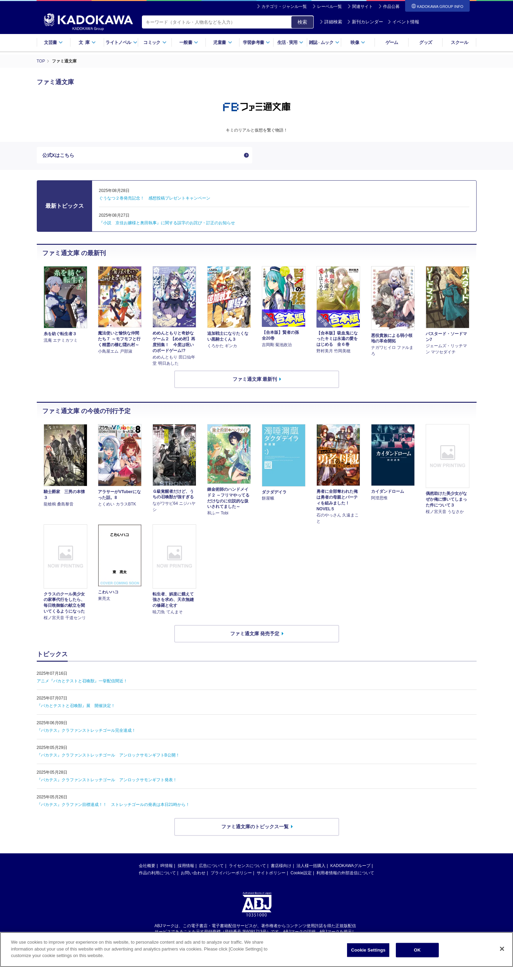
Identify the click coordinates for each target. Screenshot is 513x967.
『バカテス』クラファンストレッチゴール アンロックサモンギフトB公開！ (108, 755)
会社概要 (147, 865)
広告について (211, 865)
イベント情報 (403, 21)
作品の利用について (157, 873)
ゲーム (392, 42)
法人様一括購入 (311, 865)
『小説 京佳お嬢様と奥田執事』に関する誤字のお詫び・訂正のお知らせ (167, 222)
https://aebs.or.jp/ (232, 937)
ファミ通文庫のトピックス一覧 (255, 826)
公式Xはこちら (58, 155)
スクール (459, 42)
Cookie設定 (301, 873)
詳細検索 (331, 21)
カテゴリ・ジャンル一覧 (284, 6)
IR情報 (166, 865)
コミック (154, 42)
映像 (357, 42)
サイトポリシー (271, 873)
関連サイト (362, 6)
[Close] (502, 959)
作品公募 (391, 6)
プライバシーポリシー (231, 873)
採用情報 (186, 865)
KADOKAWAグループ (350, 865)
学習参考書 (256, 42)
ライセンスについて (247, 865)
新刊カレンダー (365, 21)
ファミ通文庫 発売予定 (255, 633)
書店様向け (281, 865)
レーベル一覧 (329, 6)
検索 (302, 22)
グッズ (425, 42)
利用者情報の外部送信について (345, 873)
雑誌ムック (324, 42)
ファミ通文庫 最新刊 (255, 379)
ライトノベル (121, 42)
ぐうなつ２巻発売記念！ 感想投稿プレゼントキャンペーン (154, 198)
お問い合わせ (193, 873)
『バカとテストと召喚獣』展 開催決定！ (76, 705)
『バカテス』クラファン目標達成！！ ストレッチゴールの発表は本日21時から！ (113, 804)
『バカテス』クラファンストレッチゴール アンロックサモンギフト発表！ (107, 779)
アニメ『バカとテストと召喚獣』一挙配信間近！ (82, 681)
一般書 (188, 42)
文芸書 (53, 42)
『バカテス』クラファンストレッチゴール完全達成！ (86, 730)
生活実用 (290, 42)
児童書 (222, 42)
